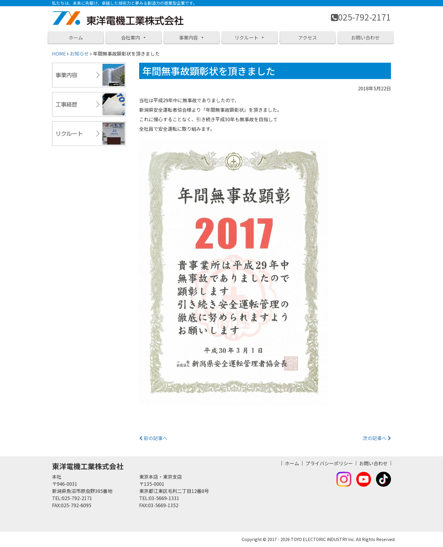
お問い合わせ (365, 37)
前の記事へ (153, 438)
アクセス (307, 37)
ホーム (76, 37)
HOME (59, 53)
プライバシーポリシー (329, 463)
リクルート (250, 37)
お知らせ (79, 53)
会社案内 (134, 37)
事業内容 (192, 37)
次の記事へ (377, 438)
